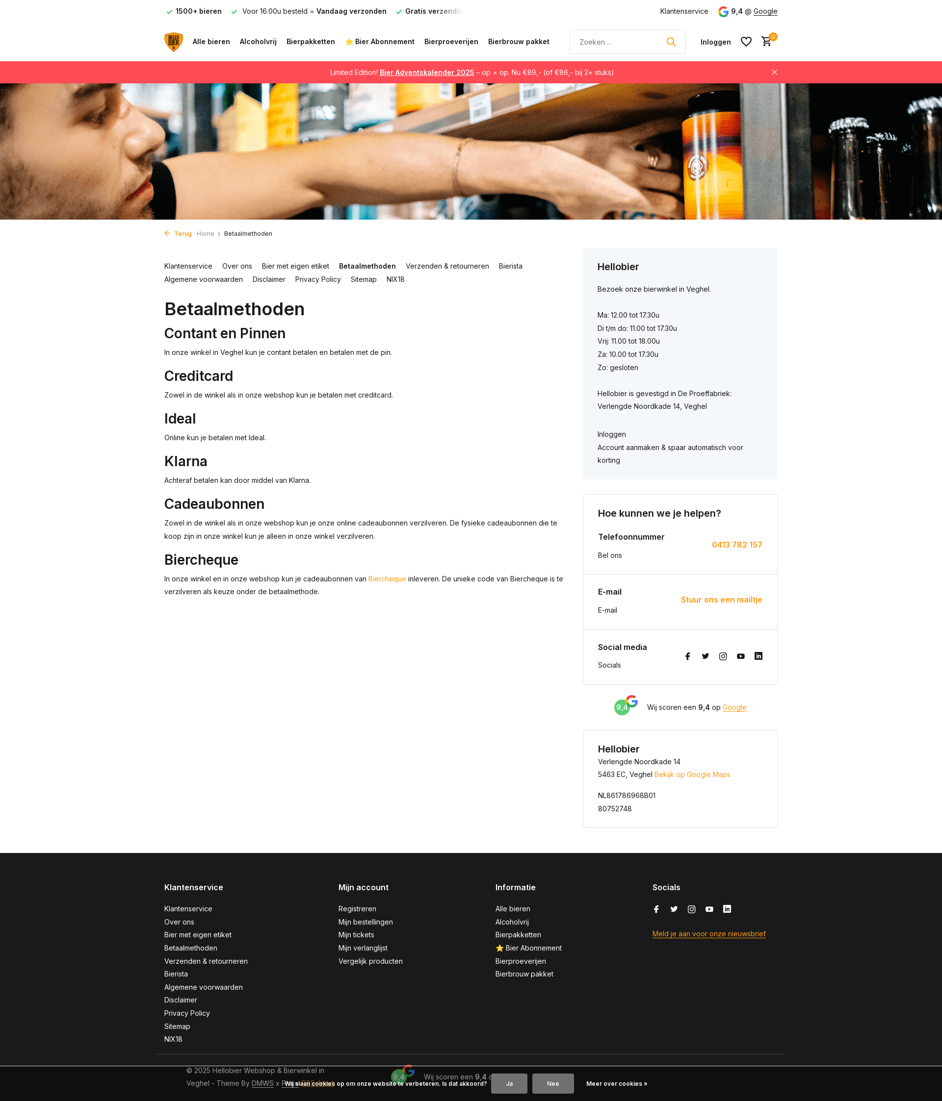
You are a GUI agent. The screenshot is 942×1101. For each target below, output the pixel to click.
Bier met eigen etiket (295, 266)
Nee (553, 1083)
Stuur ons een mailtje (721, 599)
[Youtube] (741, 657)
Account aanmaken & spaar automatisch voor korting (670, 454)
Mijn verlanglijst (363, 948)
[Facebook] (688, 657)
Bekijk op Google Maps (692, 774)
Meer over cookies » (617, 1083)
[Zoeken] (627, 42)
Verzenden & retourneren (447, 266)
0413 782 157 (737, 545)
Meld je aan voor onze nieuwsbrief (709, 933)
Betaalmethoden (367, 266)
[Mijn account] (716, 42)
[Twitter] (705, 657)
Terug (178, 233)
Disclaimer (269, 279)
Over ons (237, 266)
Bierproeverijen (451, 41)
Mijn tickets (356, 934)
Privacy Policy (318, 279)
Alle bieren (211, 41)
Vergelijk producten (371, 961)
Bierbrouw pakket (519, 41)
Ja (509, 1083)
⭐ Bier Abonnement (380, 41)
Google (766, 11)
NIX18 (396, 279)
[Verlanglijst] (746, 41)
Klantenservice (684, 11)
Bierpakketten (311, 41)
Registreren (357, 908)
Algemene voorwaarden (203, 279)
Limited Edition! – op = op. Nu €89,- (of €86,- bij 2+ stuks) (472, 72)
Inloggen (612, 434)
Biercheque (387, 579)
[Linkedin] (758, 657)
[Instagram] (723, 657)
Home (209, 233)
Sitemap (364, 279)
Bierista (511, 266)
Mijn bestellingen (366, 922)
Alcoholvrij (258, 41)
